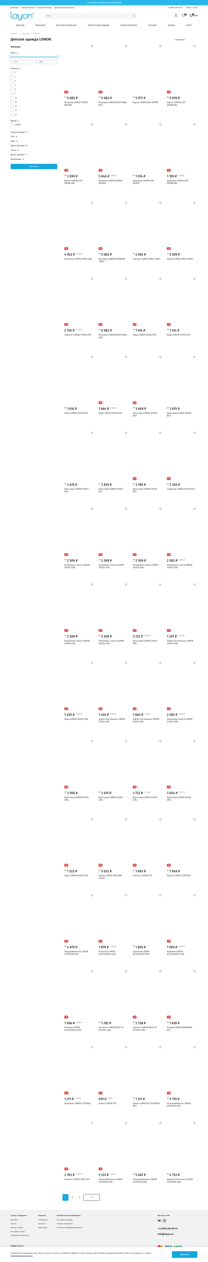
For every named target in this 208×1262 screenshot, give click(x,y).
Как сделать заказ (18, 1231)
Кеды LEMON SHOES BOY (145, 335)
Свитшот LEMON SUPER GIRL (77, 335)
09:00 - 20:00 (192, 8)
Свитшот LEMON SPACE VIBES (147, 259)
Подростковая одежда (98, 25)
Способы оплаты (28, 8)
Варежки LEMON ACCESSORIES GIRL (176, 952)
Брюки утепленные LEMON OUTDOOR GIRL (180, 1180)
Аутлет (189, 25)
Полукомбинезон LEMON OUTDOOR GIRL (76, 952)
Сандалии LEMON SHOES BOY (181, 489)
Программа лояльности (64, 8)
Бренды (171, 25)
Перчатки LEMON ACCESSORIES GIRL (107, 952)
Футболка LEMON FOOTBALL (77, 1103)
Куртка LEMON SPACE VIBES (180, 259)
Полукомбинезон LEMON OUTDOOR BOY (179, 1104)
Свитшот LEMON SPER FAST (77, 1179)
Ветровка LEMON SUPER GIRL (78, 259)
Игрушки (152, 25)
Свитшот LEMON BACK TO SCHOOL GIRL (145, 1028)
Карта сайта (42, 1228)
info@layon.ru (165, 1234)
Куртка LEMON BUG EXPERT (146, 102)
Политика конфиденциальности (69, 1228)
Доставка (15, 8)
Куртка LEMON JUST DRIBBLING (176, 103)
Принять (184, 1254)
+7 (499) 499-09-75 (175, 8)
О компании (42, 1220)
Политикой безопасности (21, 1256)
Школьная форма (128, 25)
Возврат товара (45, 8)
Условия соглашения (65, 1224)
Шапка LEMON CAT (107, 1103)
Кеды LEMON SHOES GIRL (76, 719)
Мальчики (40, 25)
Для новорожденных (66, 25)
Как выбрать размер (65, 1220)
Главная (14, 33)
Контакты (41, 1224)
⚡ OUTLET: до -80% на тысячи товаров (104, 2)
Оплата (13, 1224)
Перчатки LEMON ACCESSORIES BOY (141, 952)
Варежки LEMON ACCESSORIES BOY (73, 1028)
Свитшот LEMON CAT (142, 875)
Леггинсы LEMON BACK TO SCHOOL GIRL (111, 1028)
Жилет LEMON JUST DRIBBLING (73, 182)
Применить (34, 166)
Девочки (20, 25)
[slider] (11, 57)
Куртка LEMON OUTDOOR (179, 875)
